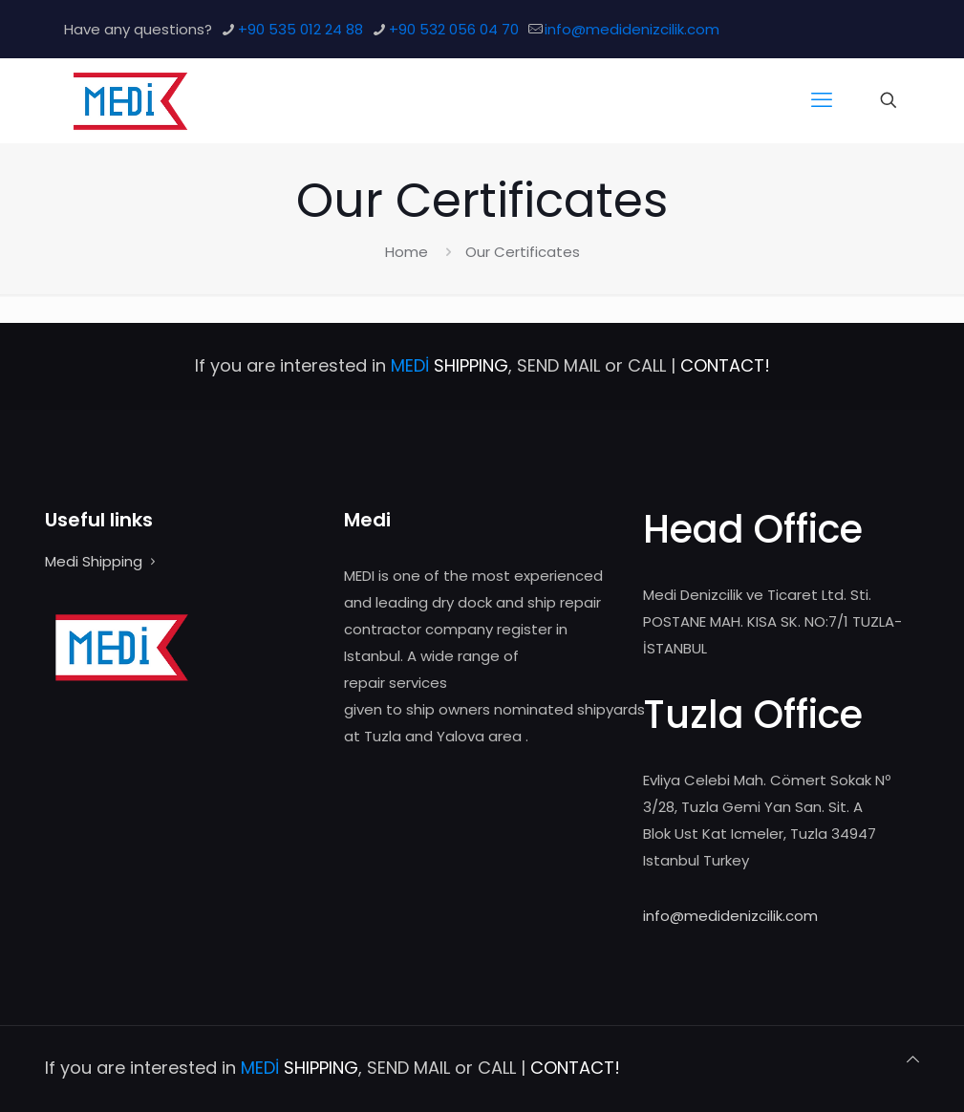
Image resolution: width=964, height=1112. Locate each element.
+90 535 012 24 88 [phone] (300, 29)
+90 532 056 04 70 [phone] (454, 29)
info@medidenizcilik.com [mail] (632, 29)
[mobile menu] (821, 100)
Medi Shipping (93, 561)
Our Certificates (522, 252)
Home (406, 252)
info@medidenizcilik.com (730, 916)
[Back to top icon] (913, 1059)
